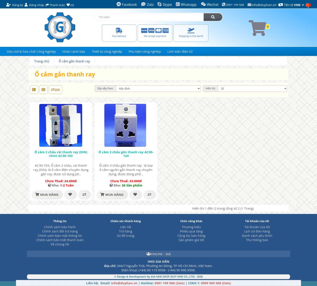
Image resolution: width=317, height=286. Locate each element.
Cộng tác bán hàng (191, 235)
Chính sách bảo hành (60, 227)
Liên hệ (125, 227)
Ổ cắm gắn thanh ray (74, 61)
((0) (55, 89)
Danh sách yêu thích (257, 235)
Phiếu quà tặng (191, 231)
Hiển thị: (211, 88)
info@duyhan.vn (263, 5)
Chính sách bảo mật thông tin (60, 235)
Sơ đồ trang (125, 235)
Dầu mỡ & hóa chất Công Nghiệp (31, 51)
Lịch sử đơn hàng (257, 231)
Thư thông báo (257, 240)
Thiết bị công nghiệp (107, 51)
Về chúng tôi (60, 244)
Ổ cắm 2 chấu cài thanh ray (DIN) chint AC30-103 (60, 154)
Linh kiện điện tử (180, 51)
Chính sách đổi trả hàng (60, 231)
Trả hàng (125, 231)
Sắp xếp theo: (105, 88)
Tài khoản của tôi (257, 227)
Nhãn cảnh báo (73, 51)
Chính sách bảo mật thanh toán (59, 240)
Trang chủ (41, 61)
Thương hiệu (191, 227)
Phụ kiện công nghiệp (145, 51)
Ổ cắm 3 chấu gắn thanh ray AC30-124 (125, 154)
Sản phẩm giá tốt (191, 240)
